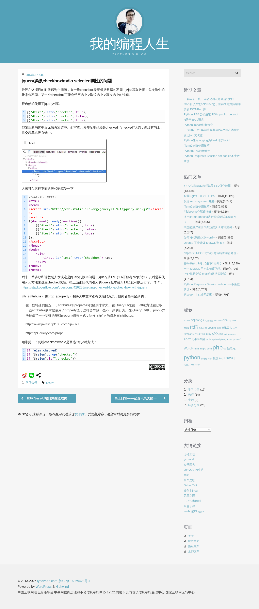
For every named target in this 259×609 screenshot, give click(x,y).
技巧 (197, 364)
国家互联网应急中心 (180, 592)
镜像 (215, 358)
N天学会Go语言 (194, 119)
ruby (208, 333)
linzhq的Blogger (194, 511)
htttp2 (186, 328)
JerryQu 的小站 (193, 469)
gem (209, 348)
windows (218, 320)
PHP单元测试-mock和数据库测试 (205, 273)
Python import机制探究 (198, 125)
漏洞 (219, 328)
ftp (230, 320)
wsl (225, 349)
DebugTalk (190, 485)
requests (231, 334)
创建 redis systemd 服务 (199, 201)
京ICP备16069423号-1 (74, 581)
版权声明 (193, 541)
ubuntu (212, 327)
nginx (195, 320)
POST (187, 339)
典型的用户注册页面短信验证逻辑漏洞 (208, 227)
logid (210, 359)
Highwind (62, 586)
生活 (191, 399)
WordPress (191, 348)
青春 (203, 334)
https (203, 348)
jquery (50, 382)
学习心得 (31, 382)
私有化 (204, 359)
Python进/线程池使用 (197, 150)
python (192, 357)
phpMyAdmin (226, 339)
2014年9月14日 (35, 75)
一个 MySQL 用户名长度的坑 (202, 268)
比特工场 (189, 454)
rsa (193, 364)
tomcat (188, 333)
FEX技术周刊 (192, 501)
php (218, 347)
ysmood (189, 459)
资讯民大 (227, 327)
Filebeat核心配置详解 (197, 211)
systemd (216, 339)
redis (208, 339)
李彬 (186, 475)
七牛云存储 (198, 339)
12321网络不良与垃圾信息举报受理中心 (136, 592)
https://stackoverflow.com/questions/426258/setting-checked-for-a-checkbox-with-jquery (84, 287)
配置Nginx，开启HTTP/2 (199, 196)
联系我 (79, 414)
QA (202, 320)
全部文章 (193, 551)
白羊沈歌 (189, 480)
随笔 (229, 348)
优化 (215, 333)
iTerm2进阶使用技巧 (196, 145)
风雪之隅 (189, 495)
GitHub (187, 365)
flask (234, 320)
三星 (235, 328)
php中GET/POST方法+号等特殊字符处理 (210, 253)
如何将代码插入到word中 (199, 237)
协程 (221, 334)
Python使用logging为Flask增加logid (206, 140)
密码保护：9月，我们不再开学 (203, 263)
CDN (225, 320)
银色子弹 (189, 506)
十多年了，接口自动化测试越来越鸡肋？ (209, 99)
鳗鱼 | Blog (191, 490)
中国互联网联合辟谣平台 (35, 592)
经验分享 (193, 405)
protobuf (237, 339)
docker (187, 320)
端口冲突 (196, 334)
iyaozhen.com (47, 581)
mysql (230, 358)
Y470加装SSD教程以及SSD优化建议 (207, 185)
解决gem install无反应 (198, 294)
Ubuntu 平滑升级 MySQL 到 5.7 (204, 242)
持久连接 (203, 328)
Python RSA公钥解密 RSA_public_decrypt (211, 114)
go (234, 348)
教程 (191, 394)
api (225, 334)
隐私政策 (193, 546)
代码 (194, 327)
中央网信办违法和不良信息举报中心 (80, 592)
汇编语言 (209, 320)
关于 (191, 536)
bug (221, 358)
